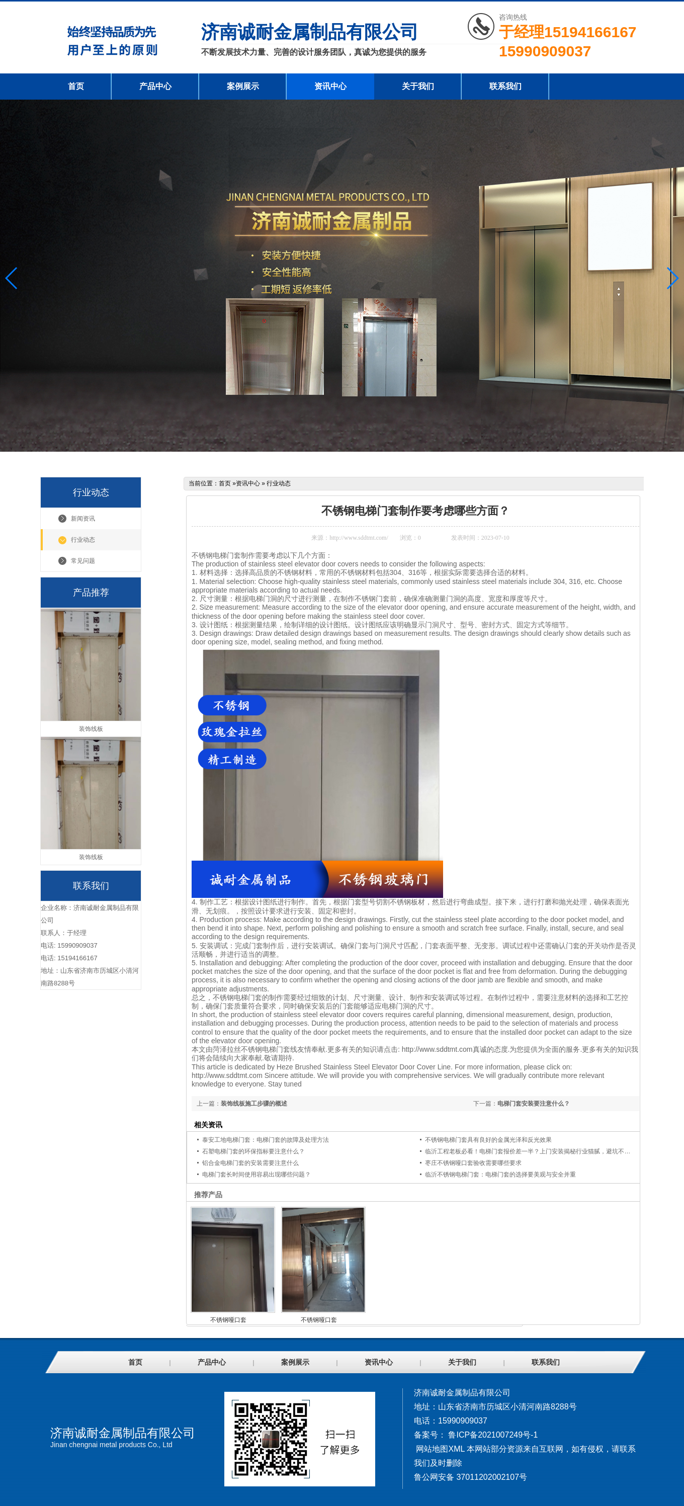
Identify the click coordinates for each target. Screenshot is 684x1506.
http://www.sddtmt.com (437, 1049)
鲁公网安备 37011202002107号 (470, 1477)
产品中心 (155, 86)
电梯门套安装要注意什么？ (533, 1103)
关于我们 (418, 86)
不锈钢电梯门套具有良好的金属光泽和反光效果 (488, 1139)
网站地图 (432, 1449)
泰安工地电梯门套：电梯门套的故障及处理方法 (265, 1139)
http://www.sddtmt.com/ (358, 537)
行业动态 (83, 539)
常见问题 (83, 560)
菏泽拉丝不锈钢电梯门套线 (255, 1049)
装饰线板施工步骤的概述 (254, 1103)
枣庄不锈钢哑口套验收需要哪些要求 (473, 1162)
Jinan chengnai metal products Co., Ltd (111, 1445)
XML (456, 1449)
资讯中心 (330, 86)
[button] (672, 278)
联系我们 (505, 86)
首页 (76, 86)
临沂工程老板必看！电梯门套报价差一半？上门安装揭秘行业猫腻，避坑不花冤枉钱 (536, 1151)
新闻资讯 (83, 518)
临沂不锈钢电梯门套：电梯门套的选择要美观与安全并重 (500, 1174)
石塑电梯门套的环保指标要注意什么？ (253, 1151)
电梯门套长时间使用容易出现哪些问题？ (256, 1174)
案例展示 (243, 86)
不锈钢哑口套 (228, 1319)
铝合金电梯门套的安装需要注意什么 (250, 1162)
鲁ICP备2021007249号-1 (493, 1435)
